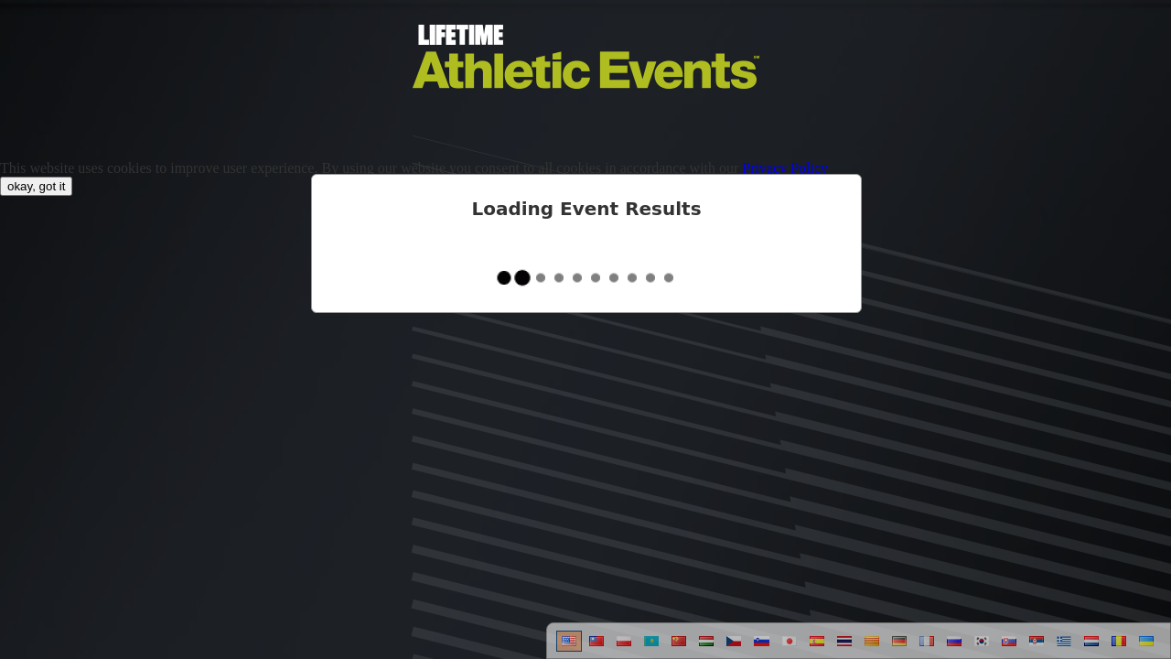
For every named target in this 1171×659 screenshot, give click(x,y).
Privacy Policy (785, 168)
